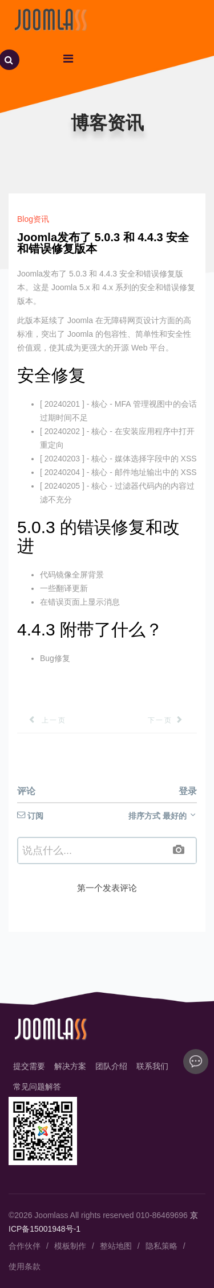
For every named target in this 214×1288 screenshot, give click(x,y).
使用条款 (25, 1266)
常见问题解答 (37, 1086)
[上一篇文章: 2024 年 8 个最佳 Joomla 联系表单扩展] (41, 720)
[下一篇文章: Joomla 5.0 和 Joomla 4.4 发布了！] (172, 720)
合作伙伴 (25, 1245)
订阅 (30, 815)
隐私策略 (161, 1245)
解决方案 (70, 1066)
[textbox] (107, 850)
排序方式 (162, 815)
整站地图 (116, 1245)
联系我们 (152, 1066)
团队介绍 (111, 1066)
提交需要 (29, 1066)
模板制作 (70, 1245)
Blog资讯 (33, 219)
